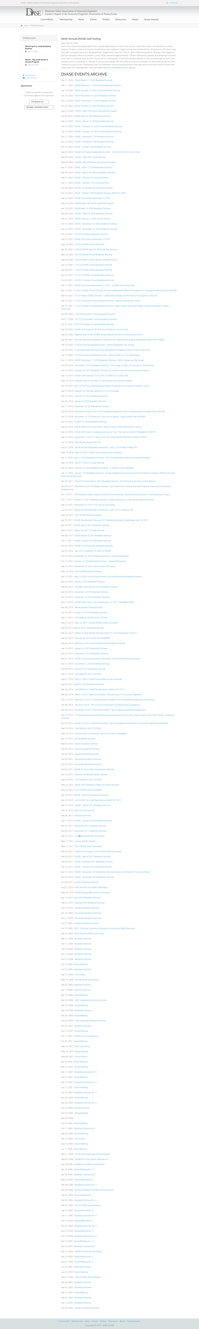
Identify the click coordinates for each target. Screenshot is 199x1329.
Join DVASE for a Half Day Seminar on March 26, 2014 (99, 689)
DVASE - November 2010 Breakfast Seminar (94, 877)
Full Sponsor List (37, 102)
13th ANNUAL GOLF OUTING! (87, 728)
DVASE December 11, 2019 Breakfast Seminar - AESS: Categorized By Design (109, 360)
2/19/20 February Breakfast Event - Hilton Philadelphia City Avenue (104, 345)
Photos (106, 19)
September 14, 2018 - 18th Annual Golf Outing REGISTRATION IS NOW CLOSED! (110, 437)
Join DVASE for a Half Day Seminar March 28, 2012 (98, 800)
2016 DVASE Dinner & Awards (88, 571)
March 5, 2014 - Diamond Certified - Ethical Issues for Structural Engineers (108, 694)
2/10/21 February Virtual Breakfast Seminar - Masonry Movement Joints (107, 301)
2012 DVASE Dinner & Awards (88, 790)
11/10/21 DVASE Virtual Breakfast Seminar (94, 275)
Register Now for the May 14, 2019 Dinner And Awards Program (103, 381)
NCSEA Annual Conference (86, 1036)
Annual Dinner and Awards (87, 979)
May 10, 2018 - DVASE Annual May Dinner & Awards (98, 452)
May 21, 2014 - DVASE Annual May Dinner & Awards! (98, 679)
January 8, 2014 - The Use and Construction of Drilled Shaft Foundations (107, 705)
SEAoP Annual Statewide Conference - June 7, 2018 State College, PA (105, 447)
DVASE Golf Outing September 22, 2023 (92, 198)
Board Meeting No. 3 (83, 1241)
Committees (47, 19)
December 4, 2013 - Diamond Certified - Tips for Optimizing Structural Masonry (110, 710)
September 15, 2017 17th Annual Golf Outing (94, 505)
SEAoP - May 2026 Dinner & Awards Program (36, 61)
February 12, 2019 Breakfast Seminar (91, 396)
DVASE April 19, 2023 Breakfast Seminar (92, 208)
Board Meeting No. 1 (84, 1262)
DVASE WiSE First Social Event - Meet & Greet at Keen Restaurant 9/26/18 (107, 427)
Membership (66, 19)
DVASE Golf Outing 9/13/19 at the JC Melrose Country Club (101, 375)
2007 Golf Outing (82, 1046)
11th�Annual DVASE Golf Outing (89, 836)
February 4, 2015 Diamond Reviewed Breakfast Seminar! (99, 643)
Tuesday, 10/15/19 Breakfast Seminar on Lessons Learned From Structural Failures (112, 370)
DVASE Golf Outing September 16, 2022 (92, 239)
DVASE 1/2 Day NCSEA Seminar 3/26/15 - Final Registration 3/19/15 (106, 633)
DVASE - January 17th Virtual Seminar (91, 183)
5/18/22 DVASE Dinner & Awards (89, 244)
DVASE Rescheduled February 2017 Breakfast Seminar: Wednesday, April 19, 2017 (111, 520)
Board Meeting (80, 964)
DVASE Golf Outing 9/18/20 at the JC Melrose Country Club (101, 329)
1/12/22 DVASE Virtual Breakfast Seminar (93, 265)
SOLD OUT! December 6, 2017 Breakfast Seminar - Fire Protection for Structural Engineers (115, 481)
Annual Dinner (81, 1056)
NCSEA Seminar (82, 1108)
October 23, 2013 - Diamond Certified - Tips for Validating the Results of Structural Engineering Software (121, 723)
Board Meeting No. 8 (84, 1179)
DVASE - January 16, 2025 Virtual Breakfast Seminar (98, 131)
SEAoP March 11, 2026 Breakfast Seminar (94, 80)
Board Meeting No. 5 (84, 1220)
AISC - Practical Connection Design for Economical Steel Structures (104, 928)
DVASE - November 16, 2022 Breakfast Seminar (96, 229)
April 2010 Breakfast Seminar (87, 897)
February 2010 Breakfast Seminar (89, 903)
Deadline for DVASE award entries (89, 1164)
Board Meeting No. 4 (84, 1231)
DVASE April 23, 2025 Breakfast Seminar (92, 116)
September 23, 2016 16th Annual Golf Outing (94, 566)
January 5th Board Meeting (86, 1308)
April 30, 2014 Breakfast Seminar (89, 684)
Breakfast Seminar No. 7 (85, 1174)
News (81, 19)
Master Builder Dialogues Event (89, 607)
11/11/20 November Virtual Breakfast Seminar (96, 319)
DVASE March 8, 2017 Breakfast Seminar (93, 535)
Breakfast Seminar (82, 815)
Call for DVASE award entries (87, 1205)
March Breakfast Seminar (86, 744)
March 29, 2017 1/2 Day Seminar (89, 530)
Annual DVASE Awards (85, 841)
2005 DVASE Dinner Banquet (88, 1277)
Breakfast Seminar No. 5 (86, 1072)
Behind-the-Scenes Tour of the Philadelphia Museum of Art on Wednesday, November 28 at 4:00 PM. (120, 411)
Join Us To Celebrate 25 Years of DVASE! (93, 551)
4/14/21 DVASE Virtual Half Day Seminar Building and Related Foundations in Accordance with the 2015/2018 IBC (125, 290)
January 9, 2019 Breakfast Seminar (90, 401)
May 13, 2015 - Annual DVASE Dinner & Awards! (96, 623)
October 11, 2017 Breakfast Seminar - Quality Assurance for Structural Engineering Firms (114, 499)
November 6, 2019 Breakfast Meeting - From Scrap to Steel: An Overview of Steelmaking (114, 365)
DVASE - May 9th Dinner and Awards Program (95, 162)
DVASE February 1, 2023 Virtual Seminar (92, 218)
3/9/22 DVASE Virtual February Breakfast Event (96, 260)
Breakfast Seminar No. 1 (85, 1128)
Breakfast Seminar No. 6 (86, 1185)
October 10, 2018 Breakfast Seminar (90, 422)
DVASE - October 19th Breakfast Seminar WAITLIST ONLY (100, 193)
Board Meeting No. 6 (83, 1210)
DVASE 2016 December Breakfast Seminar (94, 546)
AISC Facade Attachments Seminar (90, 1000)
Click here (66, 58)
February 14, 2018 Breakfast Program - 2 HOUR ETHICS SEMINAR (104, 468)
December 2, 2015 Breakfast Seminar (91, 592)
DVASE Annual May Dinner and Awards (92, 892)
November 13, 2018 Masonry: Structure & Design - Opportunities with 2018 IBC (110, 416)
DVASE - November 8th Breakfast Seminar (94, 188)
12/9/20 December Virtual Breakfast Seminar (95, 314)
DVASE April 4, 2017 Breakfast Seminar (91, 525)
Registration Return (82, 1267)
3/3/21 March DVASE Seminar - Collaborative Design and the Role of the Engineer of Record (116, 295)
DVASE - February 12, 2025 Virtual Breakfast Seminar (98, 126)
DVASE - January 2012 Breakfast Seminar (93, 820)
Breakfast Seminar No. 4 (85, 1082)
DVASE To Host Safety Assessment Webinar (94, 769)
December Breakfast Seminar (88, 759)
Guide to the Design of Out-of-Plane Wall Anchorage (98, 851)
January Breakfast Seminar (86, 754)
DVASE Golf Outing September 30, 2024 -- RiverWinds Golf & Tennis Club (107, 152)
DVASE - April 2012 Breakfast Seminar (91, 795)
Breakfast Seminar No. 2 (86, 1103)
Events (93, 19)
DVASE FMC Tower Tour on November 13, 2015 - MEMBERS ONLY (104, 602)
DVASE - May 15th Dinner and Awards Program (96, 111)
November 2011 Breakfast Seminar (90, 831)
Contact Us (172, 3)
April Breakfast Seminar (84, 738)
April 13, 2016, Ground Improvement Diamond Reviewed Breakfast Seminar (108, 576)
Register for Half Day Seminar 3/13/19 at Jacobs (97, 391)
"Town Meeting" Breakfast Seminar (90, 1020)
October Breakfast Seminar (86, 882)
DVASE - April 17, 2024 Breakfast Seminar (93, 167)
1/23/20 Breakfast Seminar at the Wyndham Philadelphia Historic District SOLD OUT (112, 350)
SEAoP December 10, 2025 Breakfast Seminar (95, 95)
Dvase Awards (151, 19)
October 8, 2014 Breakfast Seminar (90, 669)
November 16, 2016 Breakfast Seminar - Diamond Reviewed (102, 556)
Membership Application (114, 67)
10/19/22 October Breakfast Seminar (91, 234)
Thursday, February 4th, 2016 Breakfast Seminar (96, 587)
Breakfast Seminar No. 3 (85, 1092)
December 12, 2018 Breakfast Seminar (92, 406)
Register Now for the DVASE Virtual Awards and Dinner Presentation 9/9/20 (108, 334)
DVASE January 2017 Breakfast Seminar (92, 540)
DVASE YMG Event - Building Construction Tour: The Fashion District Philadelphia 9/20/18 (114, 432)
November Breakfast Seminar (88, 764)
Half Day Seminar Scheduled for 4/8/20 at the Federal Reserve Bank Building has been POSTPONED (119, 339)
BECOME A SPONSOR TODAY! (38, 107)
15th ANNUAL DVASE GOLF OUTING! (91, 617)
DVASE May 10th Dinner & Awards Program (94, 203)
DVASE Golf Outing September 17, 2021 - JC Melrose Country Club (104, 285)
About (135, 19)
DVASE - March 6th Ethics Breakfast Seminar (95, 172)
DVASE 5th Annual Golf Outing (88, 1251)
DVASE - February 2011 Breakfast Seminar (93, 861)
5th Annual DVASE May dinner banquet (92, 1154)
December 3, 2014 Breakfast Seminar (91, 653)
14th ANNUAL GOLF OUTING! (87, 674)
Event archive (29, 78)
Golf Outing (79, 974)
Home (26, 26)
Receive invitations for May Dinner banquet (94, 1190)
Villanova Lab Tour (82, 990)
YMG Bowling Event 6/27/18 (87, 442)
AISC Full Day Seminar (84, 810)
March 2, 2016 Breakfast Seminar (90, 582)
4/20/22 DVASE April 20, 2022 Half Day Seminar (95, 249)
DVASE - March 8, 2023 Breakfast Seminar (94, 213)
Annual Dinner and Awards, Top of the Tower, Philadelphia (101, 733)
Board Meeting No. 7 (83, 1195)
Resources (120, 19)
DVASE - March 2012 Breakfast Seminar (93, 805)
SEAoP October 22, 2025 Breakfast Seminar (94, 106)
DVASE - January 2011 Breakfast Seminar (93, 867)
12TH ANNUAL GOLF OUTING (87, 779)
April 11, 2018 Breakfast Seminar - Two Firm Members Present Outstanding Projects (112, 457)
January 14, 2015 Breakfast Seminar (90, 648)
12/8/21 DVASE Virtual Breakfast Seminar (93, 270)
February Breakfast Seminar (87, 749)
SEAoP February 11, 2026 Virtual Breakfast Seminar (97, 85)
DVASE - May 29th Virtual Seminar (90, 157)
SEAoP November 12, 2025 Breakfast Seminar (95, 101)
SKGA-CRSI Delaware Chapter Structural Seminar (97, 785)
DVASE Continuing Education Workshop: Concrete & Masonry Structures (107, 658)
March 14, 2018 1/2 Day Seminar (89, 463)
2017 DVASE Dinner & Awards (88, 515)
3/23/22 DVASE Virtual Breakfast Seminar (93, 254)
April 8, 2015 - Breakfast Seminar (89, 628)
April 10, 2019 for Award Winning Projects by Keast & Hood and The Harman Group (111, 386)
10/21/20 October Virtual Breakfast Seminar (94, 324)
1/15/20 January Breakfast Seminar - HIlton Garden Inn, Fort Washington (107, 355)
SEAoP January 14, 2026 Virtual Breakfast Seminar (97, 90)
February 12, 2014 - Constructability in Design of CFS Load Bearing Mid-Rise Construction (114, 699)
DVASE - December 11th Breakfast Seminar (94, 136)
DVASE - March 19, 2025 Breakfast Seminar (94, 121)
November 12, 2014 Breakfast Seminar (92, 664)
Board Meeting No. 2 (83, 1256)
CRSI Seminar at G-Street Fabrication (91, 887)
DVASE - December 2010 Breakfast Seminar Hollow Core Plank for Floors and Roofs (112, 872)
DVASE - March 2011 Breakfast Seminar (93, 856)
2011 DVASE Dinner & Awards (88, 846)
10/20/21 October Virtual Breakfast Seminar (94, 280)
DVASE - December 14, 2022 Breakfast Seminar (96, 224)
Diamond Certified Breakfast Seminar (91, 774)
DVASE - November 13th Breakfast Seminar (94, 142)
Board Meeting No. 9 (83, 1169)
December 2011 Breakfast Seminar (90, 826)
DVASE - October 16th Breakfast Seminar (92, 147)
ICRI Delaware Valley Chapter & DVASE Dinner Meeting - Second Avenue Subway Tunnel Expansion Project (122, 494)
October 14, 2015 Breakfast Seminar (90, 612)
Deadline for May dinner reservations (91, 1159)
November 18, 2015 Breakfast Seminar (92, 597)
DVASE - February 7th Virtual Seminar (91, 177)
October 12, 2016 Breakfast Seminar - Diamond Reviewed (100, 561)
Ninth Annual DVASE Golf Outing (89, 933)
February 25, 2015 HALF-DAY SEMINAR (92, 638)
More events (29, 75)
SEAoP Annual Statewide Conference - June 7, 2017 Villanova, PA (103, 510)
